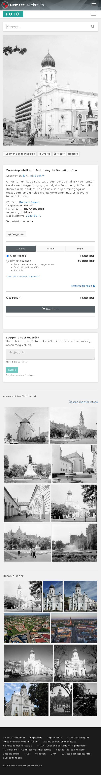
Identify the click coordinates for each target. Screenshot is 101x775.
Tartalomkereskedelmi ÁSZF (20, 741)
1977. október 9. (33, 175)
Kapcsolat (36, 737)
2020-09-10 (33, 215)
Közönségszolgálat (78, 737)
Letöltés (21, 248)
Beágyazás (16, 234)
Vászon (50, 248)
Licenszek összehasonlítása (23, 276)
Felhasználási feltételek (17, 745)
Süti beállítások (12, 757)
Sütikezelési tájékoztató (76, 753)
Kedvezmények (83, 285)
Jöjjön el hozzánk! (14, 737)
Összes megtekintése (83, 401)
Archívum (22, 5)
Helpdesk (40, 753)
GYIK (54, 753)
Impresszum (54, 737)
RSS (27, 753)
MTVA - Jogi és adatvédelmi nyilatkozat (61, 745)
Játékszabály (11, 753)
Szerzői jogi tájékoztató (70, 749)
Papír (80, 248)
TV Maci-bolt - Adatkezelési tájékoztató (27, 749)
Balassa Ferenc (29, 202)
